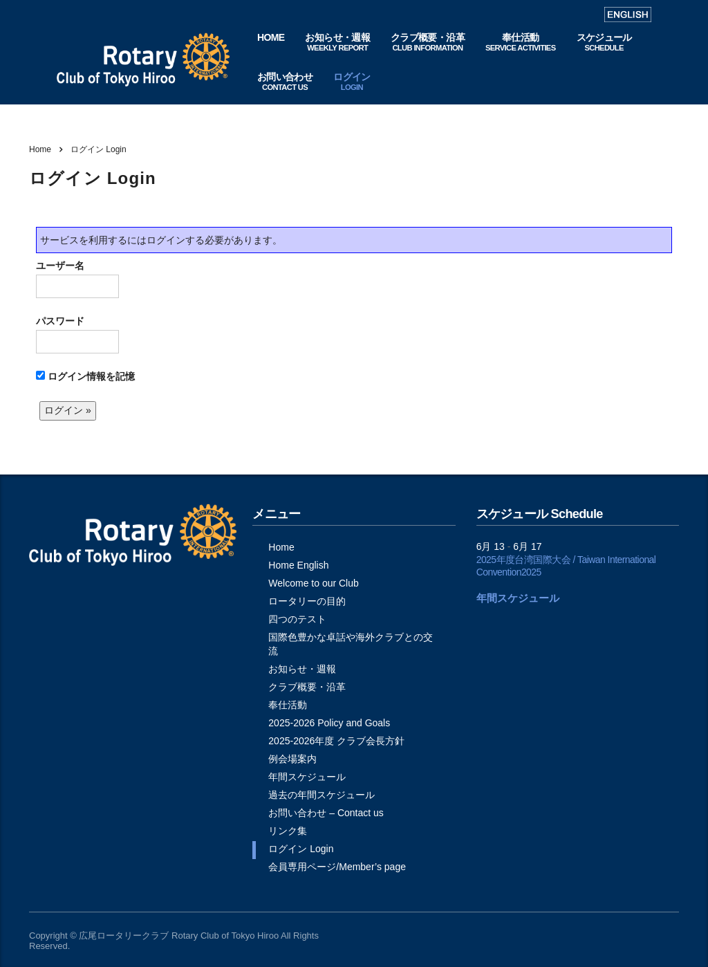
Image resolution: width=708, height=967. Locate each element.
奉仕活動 (287, 704)
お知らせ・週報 (302, 668)
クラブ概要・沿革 (307, 686)
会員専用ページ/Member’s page (337, 866)
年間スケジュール (307, 776)
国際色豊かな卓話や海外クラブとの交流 (350, 644)
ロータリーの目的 (307, 601)
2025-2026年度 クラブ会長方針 (336, 740)
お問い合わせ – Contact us (326, 812)
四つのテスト (297, 619)
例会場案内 (292, 758)
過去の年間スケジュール (321, 794)
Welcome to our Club (313, 583)
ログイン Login (300, 848)
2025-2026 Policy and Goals (329, 722)
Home (40, 149)
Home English (298, 565)
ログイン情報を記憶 (85, 376)
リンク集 (287, 830)
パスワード (77, 334)
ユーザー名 (77, 279)
